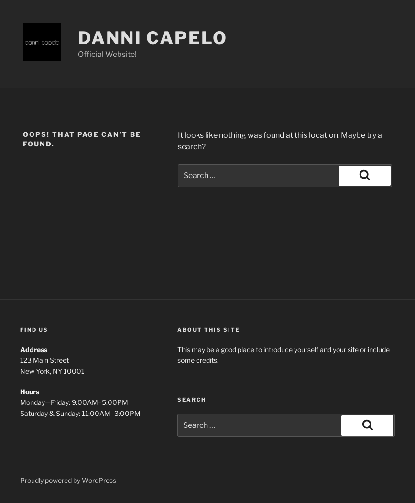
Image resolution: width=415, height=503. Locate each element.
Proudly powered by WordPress (68, 480)
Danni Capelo (153, 37)
